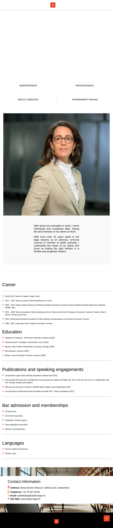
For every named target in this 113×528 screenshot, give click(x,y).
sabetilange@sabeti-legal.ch (31, 495)
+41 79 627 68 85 (31, 492)
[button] (107, 518)
